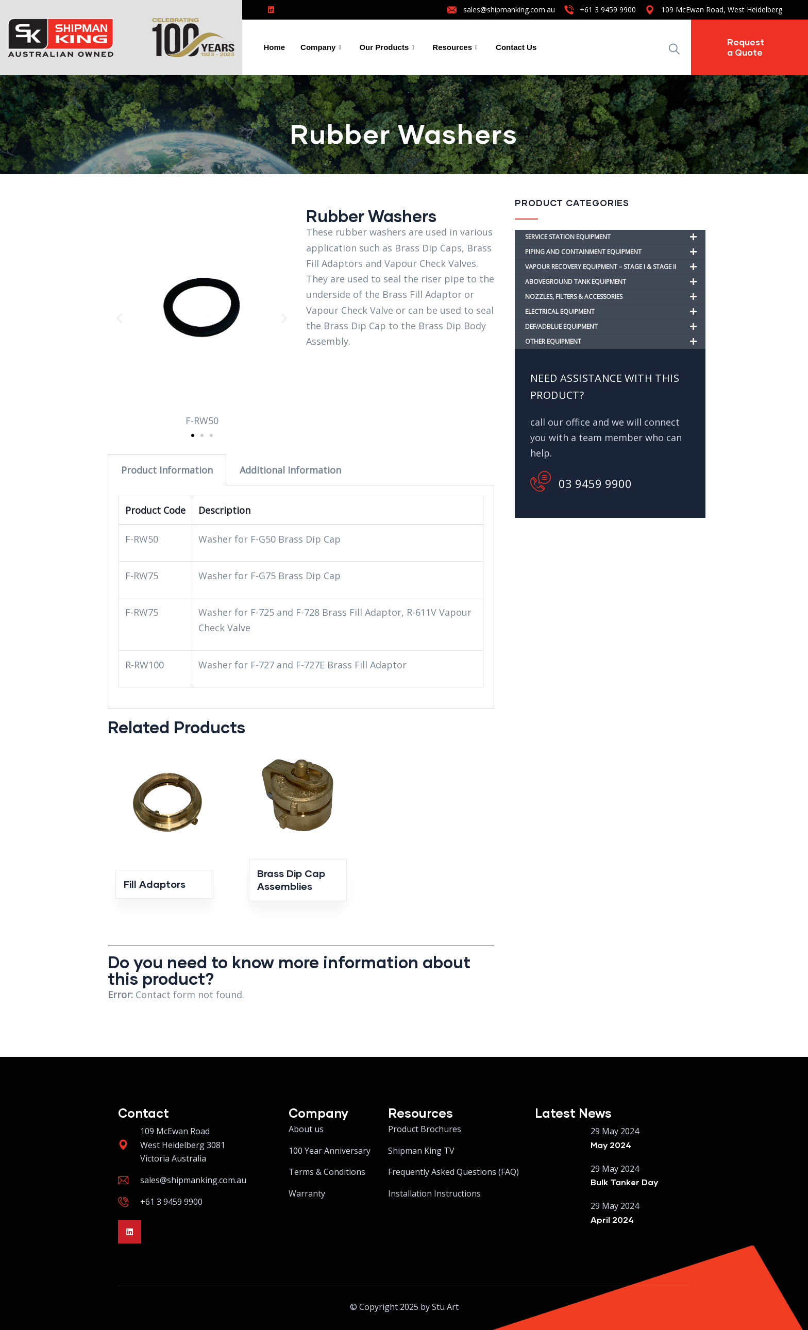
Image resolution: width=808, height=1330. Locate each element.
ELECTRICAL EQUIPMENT (615, 312)
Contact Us (516, 47)
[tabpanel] (301, 597)
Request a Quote (745, 47)
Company (320, 47)
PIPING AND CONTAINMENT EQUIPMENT (615, 252)
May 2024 (611, 1145)
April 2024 (612, 1219)
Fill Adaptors (155, 884)
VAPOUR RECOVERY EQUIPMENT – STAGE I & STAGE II (615, 267)
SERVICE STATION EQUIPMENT (615, 237)
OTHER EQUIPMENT (615, 341)
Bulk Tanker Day (624, 1182)
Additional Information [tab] (290, 470)
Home (274, 47)
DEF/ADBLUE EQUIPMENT (615, 326)
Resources (454, 47)
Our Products (386, 47)
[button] (119, 318)
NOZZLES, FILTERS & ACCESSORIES (615, 297)
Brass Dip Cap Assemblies (291, 879)
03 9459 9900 (581, 481)
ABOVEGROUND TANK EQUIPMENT (615, 282)
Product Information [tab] (167, 470)
